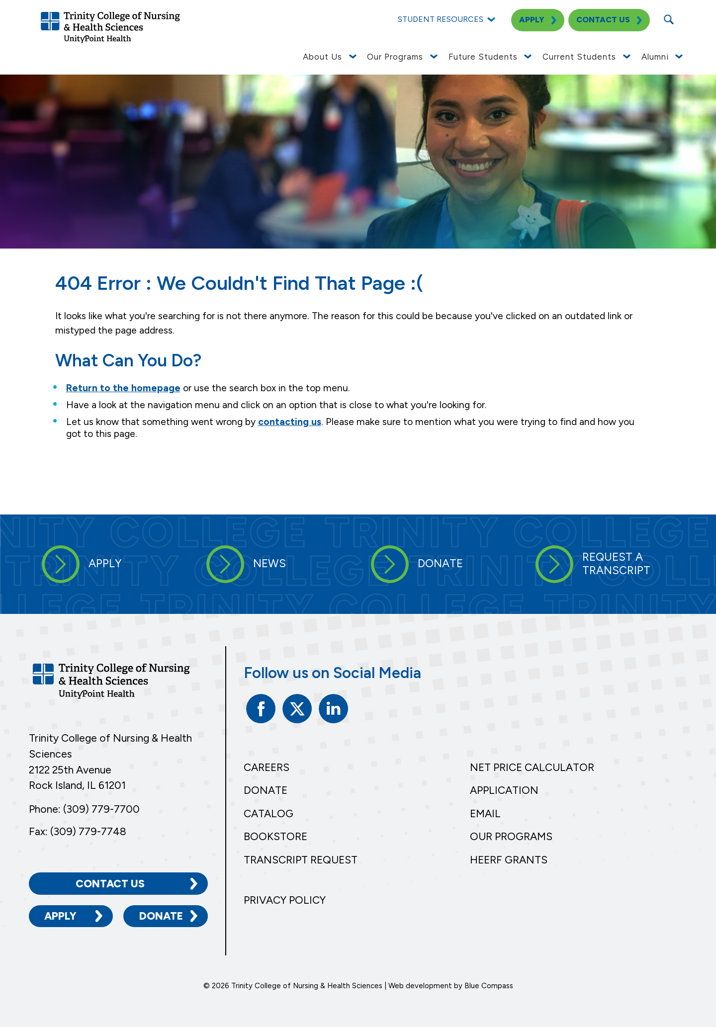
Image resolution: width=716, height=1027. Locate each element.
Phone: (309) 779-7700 (84, 809)
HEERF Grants (508, 860)
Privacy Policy (285, 900)
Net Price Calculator (532, 767)
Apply (60, 916)
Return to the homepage (123, 388)
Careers (266, 767)
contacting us (289, 422)
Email (485, 813)
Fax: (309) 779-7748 (77, 831)
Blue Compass (488, 985)
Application (504, 790)
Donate (161, 916)
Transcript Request (301, 860)
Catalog (268, 813)
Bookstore (275, 836)
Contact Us (110, 883)
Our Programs (511, 836)
